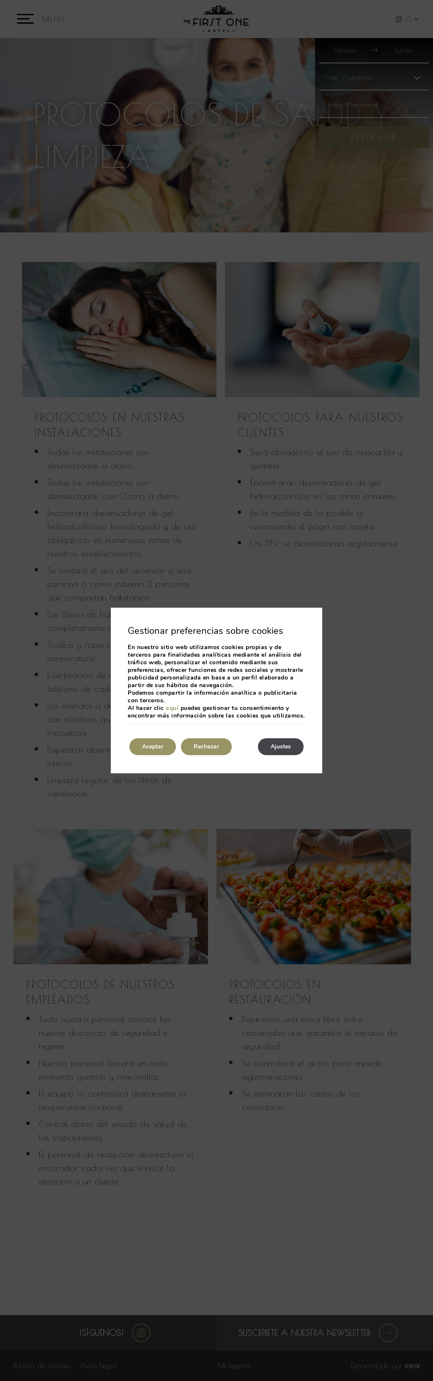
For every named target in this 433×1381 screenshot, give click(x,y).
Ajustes (281, 746)
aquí (172, 708)
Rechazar (206, 746)
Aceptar (152, 746)
